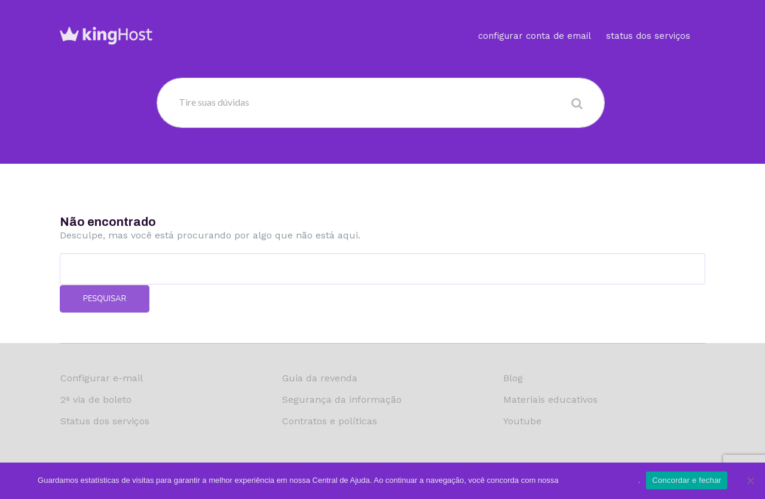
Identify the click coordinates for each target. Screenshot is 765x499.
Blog (513, 378)
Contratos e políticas (329, 421)
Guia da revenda (319, 378)
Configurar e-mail (101, 378)
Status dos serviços (648, 20)
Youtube (522, 421)
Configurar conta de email (534, 20)
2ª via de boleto (95, 399)
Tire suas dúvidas (214, 102)
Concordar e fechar (686, 480)
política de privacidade (599, 480)
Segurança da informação (342, 399)
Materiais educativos (550, 399)
